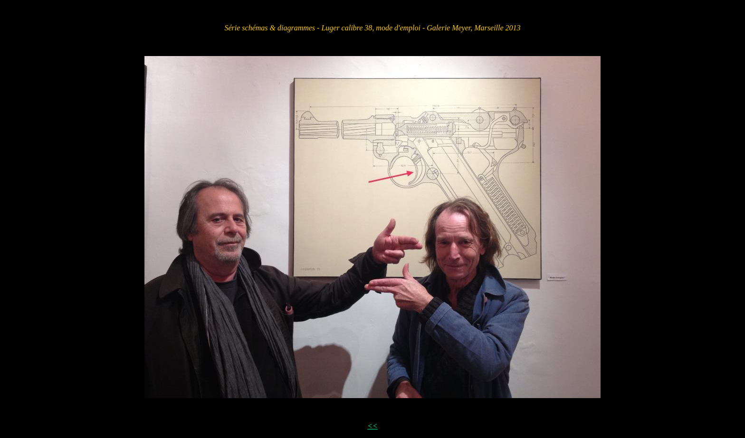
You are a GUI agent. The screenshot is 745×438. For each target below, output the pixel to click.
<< (372, 426)
